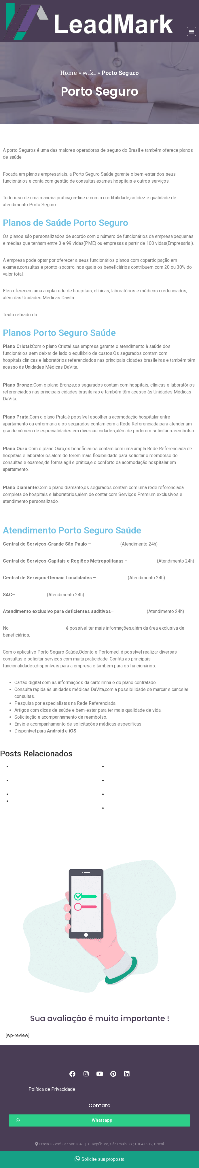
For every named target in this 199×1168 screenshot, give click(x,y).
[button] (191, 31)
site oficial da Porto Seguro (37, 628)
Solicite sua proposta (99, 1159)
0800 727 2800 (111, 577)
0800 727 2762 (30, 594)
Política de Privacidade (52, 1089)
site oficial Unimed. (57, 314)
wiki (89, 72)
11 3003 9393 (142, 561)
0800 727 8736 (130, 611)
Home (68, 72)
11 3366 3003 (105, 544)
